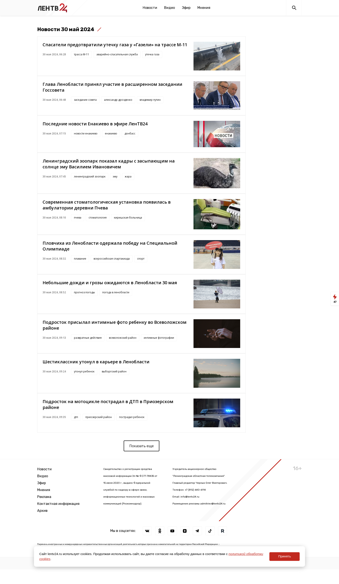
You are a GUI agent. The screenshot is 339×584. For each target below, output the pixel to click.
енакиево (111, 133)
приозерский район (98, 417)
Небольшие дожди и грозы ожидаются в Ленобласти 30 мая (110, 283)
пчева (77, 217)
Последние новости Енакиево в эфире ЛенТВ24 (95, 124)
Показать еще (141, 446)
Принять (284, 556)
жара (128, 176)
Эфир (186, 8)
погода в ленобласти (115, 292)
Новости (150, 8)
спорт (140, 258)
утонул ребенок (84, 371)
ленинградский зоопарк (90, 176)
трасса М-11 (81, 54)
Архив (42, 511)
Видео (169, 8)
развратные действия (88, 338)
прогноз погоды (84, 292)
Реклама (44, 497)
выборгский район (114, 371)
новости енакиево (86, 133)
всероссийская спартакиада (112, 258)
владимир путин (150, 100)
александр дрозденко (118, 100)
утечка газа (152, 54)
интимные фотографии (159, 338)
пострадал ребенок (131, 417)
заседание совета (85, 100)
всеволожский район (122, 338)
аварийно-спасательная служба (117, 54)
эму (115, 176)
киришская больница (128, 217)
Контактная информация (58, 504)
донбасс (130, 133)
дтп (76, 417)
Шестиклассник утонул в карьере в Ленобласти (96, 362)
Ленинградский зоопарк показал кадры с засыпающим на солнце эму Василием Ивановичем (109, 164)
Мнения (203, 8)
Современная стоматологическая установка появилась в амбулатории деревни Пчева (107, 205)
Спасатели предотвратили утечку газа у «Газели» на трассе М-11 (115, 45)
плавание (80, 258)
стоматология (98, 217)
